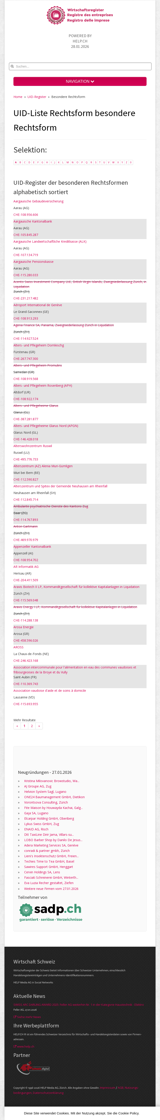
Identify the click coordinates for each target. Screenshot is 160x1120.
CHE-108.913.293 (25, 318)
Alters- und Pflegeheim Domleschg (38, 345)
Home (17, 97)
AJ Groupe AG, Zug (37, 786)
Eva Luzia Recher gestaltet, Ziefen (49, 883)
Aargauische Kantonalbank (32, 221)
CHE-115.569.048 (25, 600)
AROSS (18, 647)
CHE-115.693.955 (25, 704)
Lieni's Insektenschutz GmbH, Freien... (51, 856)
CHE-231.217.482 (25, 298)
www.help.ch (23, 1046)
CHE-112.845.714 (25, 499)
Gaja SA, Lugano (36, 813)
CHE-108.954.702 (25, 560)
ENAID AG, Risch (36, 829)
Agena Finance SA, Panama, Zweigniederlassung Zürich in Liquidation (63, 325)
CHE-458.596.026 (25, 640)
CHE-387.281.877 (25, 419)
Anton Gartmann (25, 526)
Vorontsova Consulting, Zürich (46, 802)
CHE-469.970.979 (25, 540)
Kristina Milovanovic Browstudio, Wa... (51, 781)
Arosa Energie (23, 627)
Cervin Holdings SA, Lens (42, 872)
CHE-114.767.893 (25, 520)
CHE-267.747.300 (25, 358)
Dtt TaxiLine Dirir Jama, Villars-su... (49, 834)
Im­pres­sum (107, 1088)
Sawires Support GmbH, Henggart (48, 867)
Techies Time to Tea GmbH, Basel (49, 861)
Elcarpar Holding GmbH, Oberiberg (49, 818)
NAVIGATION (80, 81)
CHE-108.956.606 (25, 214)
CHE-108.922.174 (25, 399)
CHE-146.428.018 (25, 439)
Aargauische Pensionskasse (33, 261)
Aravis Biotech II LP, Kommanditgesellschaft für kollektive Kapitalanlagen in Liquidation (76, 587)
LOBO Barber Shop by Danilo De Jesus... (53, 840)
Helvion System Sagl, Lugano (45, 791)
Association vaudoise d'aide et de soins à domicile (49, 690)
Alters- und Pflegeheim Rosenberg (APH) (42, 385)
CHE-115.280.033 (25, 275)
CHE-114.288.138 (25, 620)
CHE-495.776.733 (25, 459)
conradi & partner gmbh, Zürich (47, 850)
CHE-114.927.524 (25, 338)
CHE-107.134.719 (25, 255)
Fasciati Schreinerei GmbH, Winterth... (51, 877)
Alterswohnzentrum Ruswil (32, 446)
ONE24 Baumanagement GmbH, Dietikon (54, 797)
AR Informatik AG (26, 566)
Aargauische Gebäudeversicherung (38, 201)
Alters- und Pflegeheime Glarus (35, 405)
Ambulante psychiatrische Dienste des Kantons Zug (50, 506)
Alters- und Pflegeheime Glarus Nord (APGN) (45, 426)
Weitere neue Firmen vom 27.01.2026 (51, 889)
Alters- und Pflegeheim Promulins (37, 365)
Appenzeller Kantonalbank (32, 546)
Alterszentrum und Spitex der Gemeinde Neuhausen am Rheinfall (60, 486)
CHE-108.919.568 (25, 379)
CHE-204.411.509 (25, 580)
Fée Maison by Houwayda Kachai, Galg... (53, 808)
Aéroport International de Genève (37, 305)
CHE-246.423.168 (25, 660)
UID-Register (37, 97)
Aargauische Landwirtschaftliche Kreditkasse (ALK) (49, 241)
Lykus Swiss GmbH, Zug (41, 824)
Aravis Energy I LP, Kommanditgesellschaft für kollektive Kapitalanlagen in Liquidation (75, 607)
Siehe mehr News (27, 1017)
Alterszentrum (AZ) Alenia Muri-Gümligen (43, 466)
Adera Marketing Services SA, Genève (51, 845)
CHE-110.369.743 (25, 684)
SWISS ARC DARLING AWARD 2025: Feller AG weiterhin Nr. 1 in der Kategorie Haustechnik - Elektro (78, 1005)
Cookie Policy (128, 1113)
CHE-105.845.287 (25, 235)
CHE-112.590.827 (25, 479)
